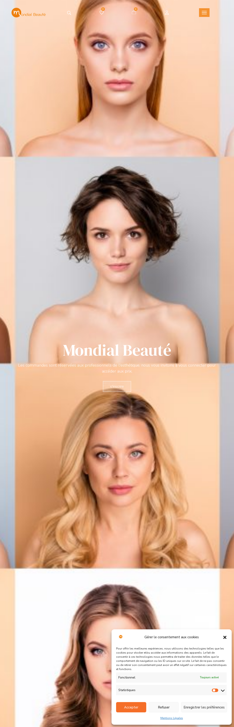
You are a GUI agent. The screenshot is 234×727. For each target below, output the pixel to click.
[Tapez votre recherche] (69, 13)
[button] (225, 637)
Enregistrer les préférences (204, 707)
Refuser (164, 707)
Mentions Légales (171, 718)
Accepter (131, 707)
